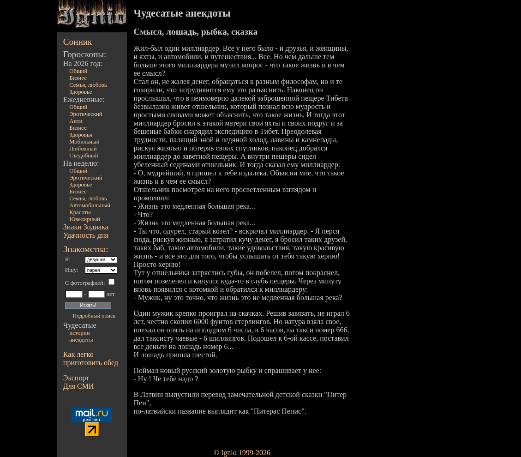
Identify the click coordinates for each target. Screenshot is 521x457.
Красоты (80, 212)
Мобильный (84, 141)
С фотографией (84, 283)
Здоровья (80, 135)
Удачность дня (85, 235)
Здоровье (80, 92)
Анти (76, 121)
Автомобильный (89, 205)
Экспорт (76, 378)
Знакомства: (85, 249)
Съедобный (83, 155)
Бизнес (78, 78)
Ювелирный (84, 219)
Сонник (77, 42)
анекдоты (81, 340)
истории (79, 333)
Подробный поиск (94, 316)
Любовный (83, 148)
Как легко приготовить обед (90, 358)
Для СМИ (78, 386)
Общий (78, 71)
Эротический (85, 114)
